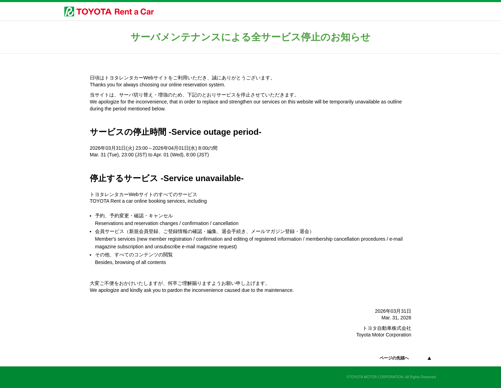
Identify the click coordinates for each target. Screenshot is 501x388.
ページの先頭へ (394, 358)
